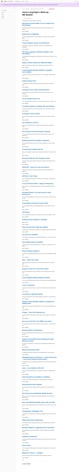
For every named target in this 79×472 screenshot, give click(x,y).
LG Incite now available (30, 234)
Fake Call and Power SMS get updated (35, 227)
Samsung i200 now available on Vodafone (36, 377)
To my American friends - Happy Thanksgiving (37, 183)
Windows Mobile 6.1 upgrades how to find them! (38, 427)
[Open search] (74, 1)
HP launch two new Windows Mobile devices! (37, 393)
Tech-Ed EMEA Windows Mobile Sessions (36, 277)
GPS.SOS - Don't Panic (29, 176)
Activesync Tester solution (31, 113)
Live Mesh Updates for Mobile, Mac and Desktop (38, 106)
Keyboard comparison (29, 436)
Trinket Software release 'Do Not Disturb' (35, 43)
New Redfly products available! (32, 242)
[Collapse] (15, 8)
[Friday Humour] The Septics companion (35, 140)
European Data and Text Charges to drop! (36, 158)
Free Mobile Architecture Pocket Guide (35, 203)
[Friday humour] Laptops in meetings (34, 219)
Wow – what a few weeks (30, 260)
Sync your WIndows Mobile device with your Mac (38, 402)
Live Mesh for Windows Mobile (32, 294)
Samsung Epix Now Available (32, 384)
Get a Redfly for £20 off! (30, 122)
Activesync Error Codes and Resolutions (36, 90)
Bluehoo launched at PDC (30, 350)
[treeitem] (8, 12)
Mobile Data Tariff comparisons (32, 420)
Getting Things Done (29, 81)
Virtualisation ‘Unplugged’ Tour (32, 411)
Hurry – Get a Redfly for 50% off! (33, 368)
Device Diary (26, 445)
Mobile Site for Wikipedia (30, 34)
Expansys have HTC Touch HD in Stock (35, 269)
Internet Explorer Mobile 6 (31, 251)
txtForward (25, 212)
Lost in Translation (28, 285)
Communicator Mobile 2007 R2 (32, 149)
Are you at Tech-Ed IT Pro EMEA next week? (37, 321)
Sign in (77, 1)
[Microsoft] (2, 1)
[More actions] (56, 9)
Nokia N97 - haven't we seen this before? (35, 167)
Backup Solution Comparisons (32, 330)
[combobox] (8, 10)
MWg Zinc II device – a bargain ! (32, 453)
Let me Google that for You (31, 98)
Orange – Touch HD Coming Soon (33, 312)
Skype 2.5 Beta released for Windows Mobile (37, 62)
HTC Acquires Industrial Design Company (36, 131)
